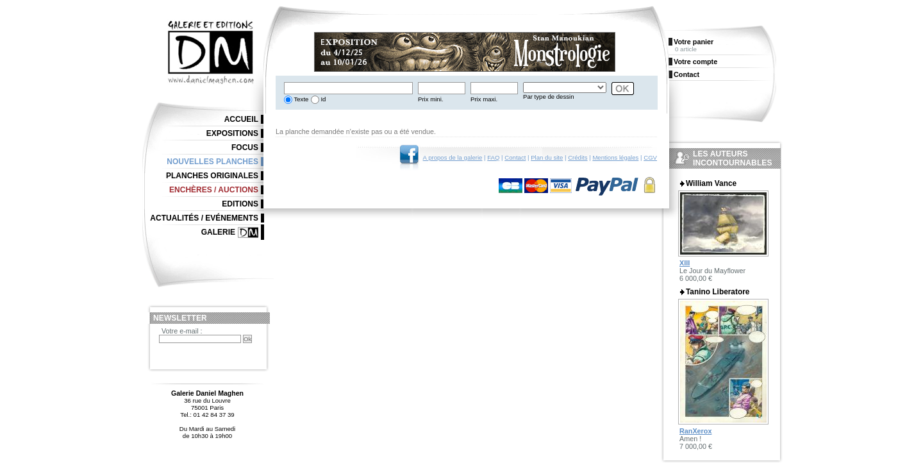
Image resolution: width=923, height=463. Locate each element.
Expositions (232, 133)
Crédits (577, 157)
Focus (244, 147)
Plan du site (547, 157)
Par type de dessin (548, 96)
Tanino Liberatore (717, 291)
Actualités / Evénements (204, 218)
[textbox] (348, 88)
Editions (240, 203)
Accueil (241, 119)
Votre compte (695, 61)
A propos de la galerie (453, 157)
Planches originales (212, 175)
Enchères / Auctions (213, 189)
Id (322, 99)
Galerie (218, 232)
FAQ (493, 157)
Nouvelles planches (212, 161)
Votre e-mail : (182, 331)
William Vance (711, 183)
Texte (300, 99)
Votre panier (693, 42)
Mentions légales (615, 157)
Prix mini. (430, 99)
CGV (650, 157)
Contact (515, 157)
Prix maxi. (483, 99)
